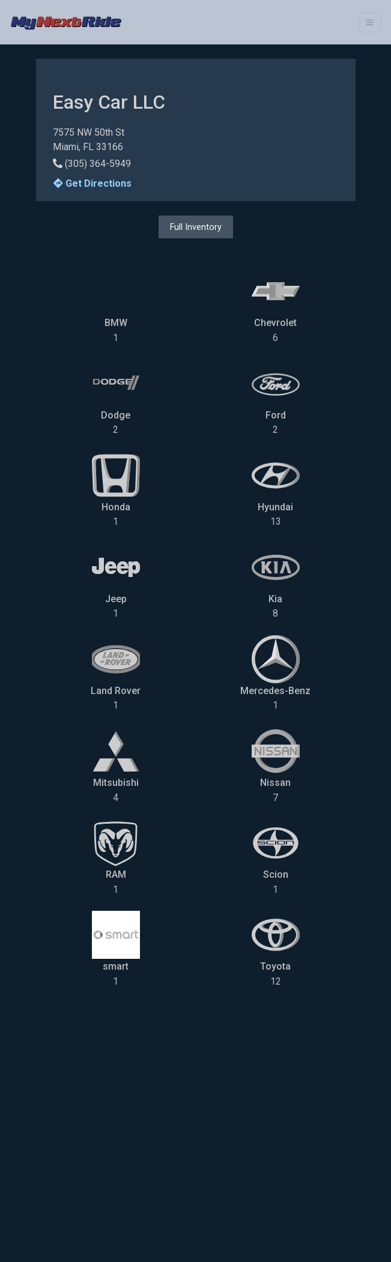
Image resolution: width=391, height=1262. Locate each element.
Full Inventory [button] (196, 227)
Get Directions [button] (92, 183)
